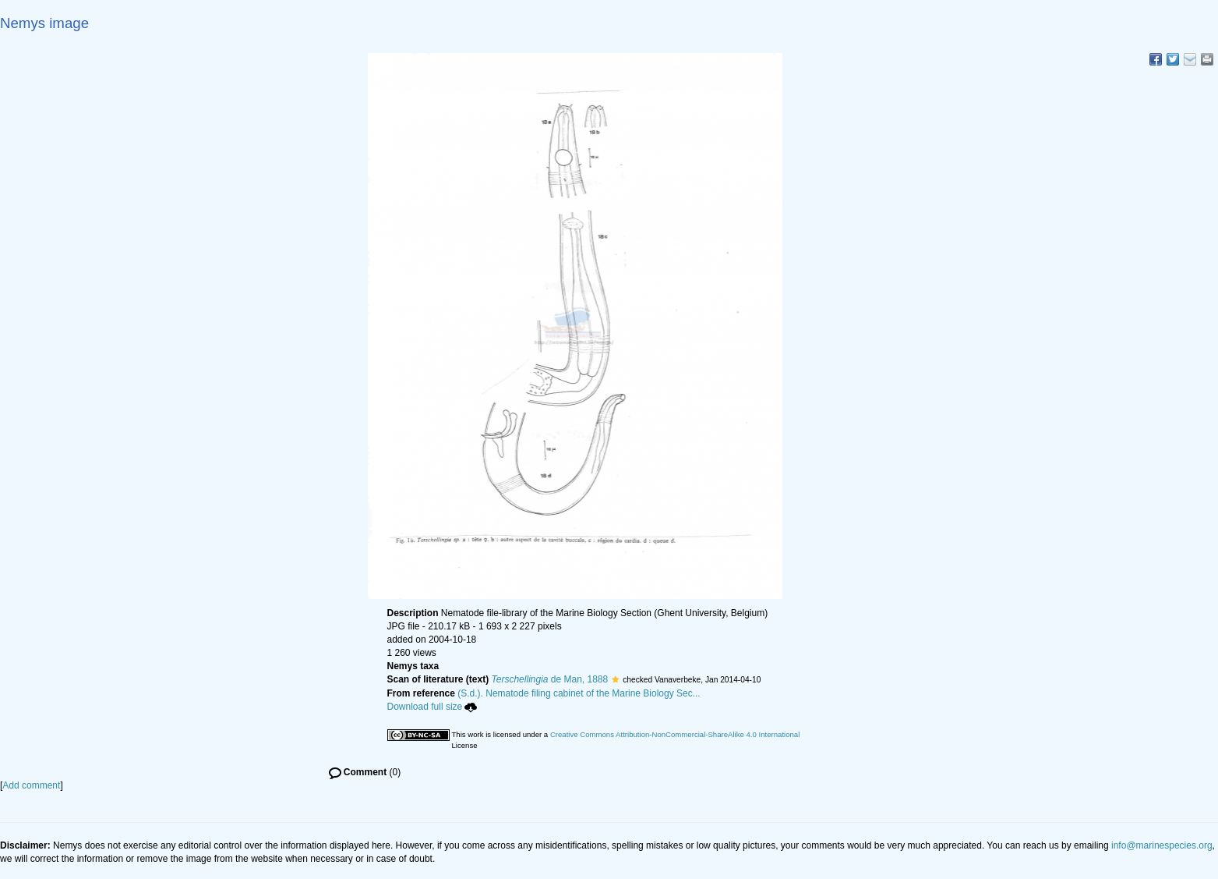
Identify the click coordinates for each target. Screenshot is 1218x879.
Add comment (31, 785)
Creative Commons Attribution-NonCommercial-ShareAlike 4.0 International (675, 734)
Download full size (432, 706)
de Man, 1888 (550, 679)
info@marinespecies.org (1162, 845)
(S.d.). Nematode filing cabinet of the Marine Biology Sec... (579, 693)
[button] (615, 679)
